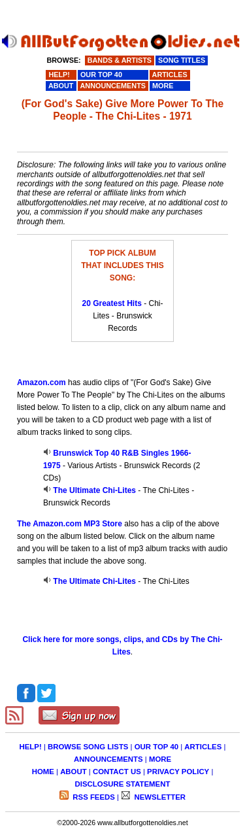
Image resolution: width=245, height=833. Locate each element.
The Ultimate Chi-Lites (94, 490)
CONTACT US (117, 771)
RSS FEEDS (93, 797)
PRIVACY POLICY (178, 771)
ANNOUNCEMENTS (108, 759)
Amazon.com (41, 382)
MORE (160, 759)
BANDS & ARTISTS (120, 60)
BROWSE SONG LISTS (88, 747)
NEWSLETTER (159, 797)
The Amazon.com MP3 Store (69, 523)
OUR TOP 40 (156, 747)
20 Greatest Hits (111, 303)
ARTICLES (202, 747)
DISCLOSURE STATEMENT (123, 784)
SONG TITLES (181, 60)
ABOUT (73, 771)
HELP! (31, 747)
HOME (43, 771)
